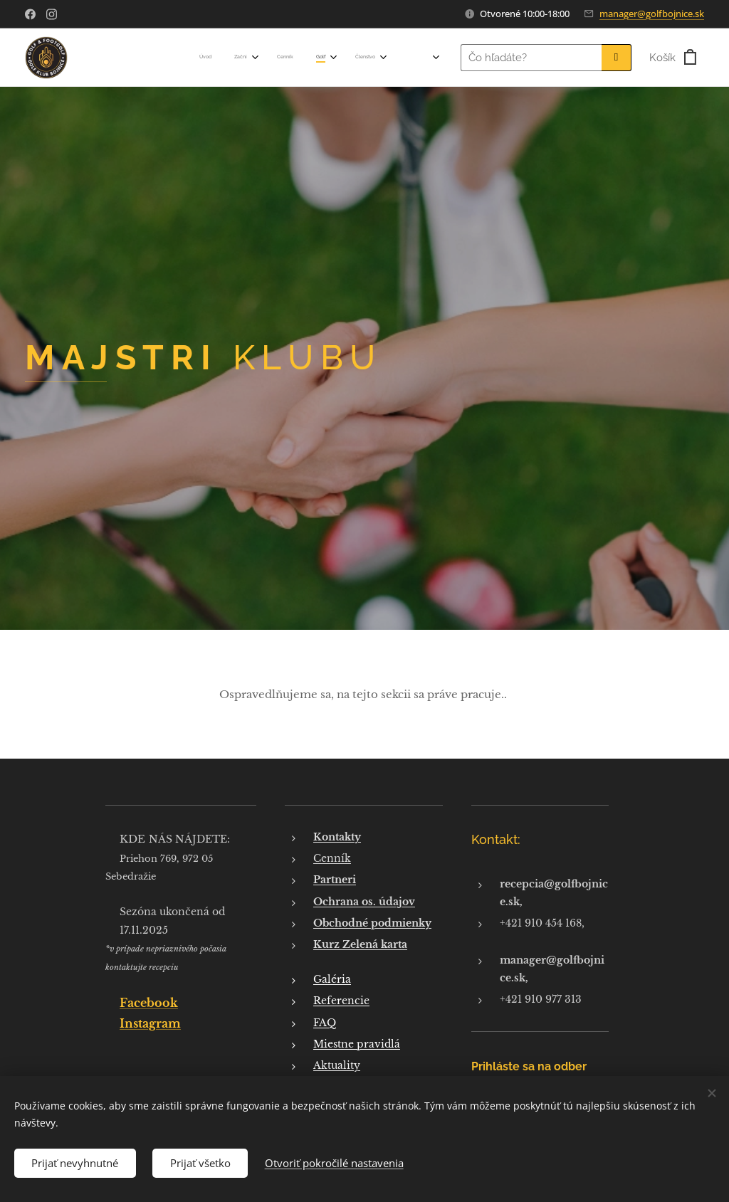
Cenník (332, 858)
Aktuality (336, 1065)
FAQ (324, 1022)
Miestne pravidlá (356, 1044)
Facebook (149, 1003)
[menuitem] (175, 57)
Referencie (341, 1000)
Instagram (150, 1023)
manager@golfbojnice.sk (651, 13)
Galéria (332, 979)
